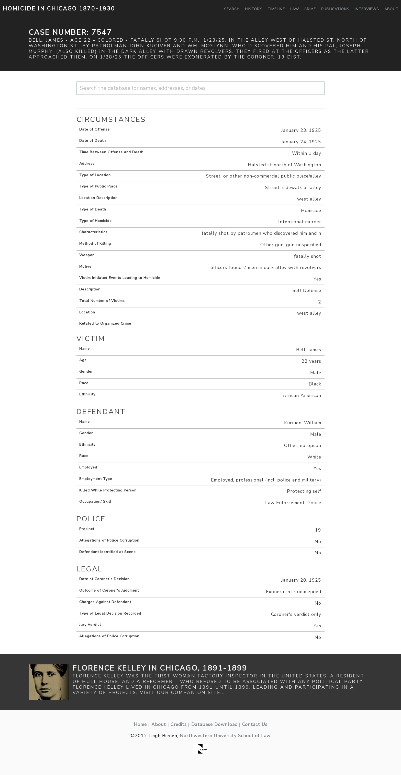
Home (140, 724)
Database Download (214, 724)
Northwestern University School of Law (225, 736)
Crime (310, 9)
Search (232, 9)
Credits (179, 724)
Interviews (367, 9)
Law (294, 9)
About (391, 9)
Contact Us (255, 724)
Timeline (276, 9)
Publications (335, 9)
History (253, 9)
